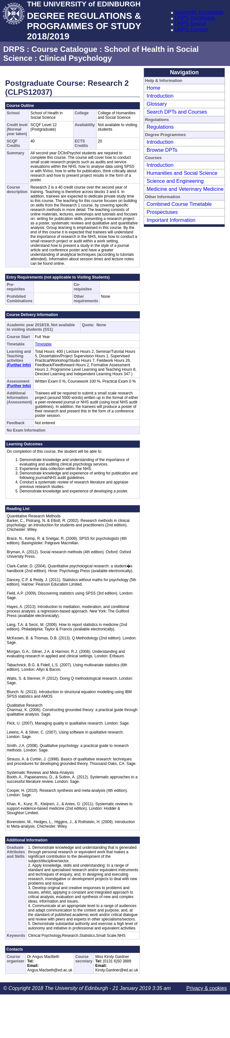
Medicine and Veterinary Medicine (185, 189)
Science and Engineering (175, 181)
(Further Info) (19, 365)
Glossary (157, 104)
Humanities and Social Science (182, 173)
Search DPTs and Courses (177, 112)
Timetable (43, 344)
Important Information (171, 220)
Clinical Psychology (75, 58)
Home (153, 88)
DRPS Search (191, 23)
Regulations (160, 127)
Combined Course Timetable (179, 204)
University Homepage (199, 12)
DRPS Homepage (195, 17)
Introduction (160, 96)
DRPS (14, 49)
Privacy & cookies (206, 988)
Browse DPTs (162, 150)
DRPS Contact (191, 29)
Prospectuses (162, 212)
